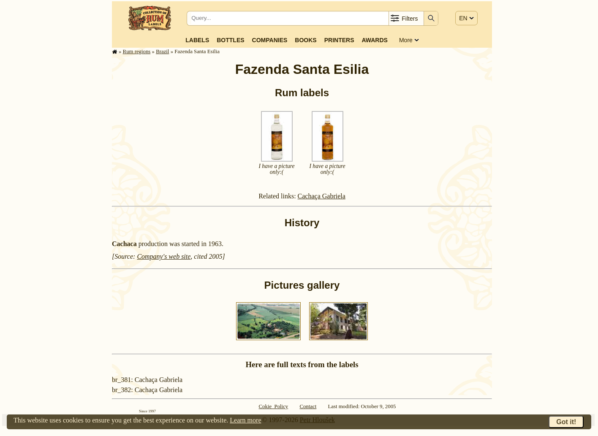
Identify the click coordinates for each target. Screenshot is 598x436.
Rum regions (137, 51)
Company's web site (163, 256)
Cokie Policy (273, 406)
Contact (307, 406)
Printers (339, 40)
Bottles (230, 40)
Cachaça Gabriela (321, 196)
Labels (197, 40)
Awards (374, 40)
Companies (270, 40)
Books (305, 40)
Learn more (245, 420)
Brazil (162, 51)
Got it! (566, 421)
